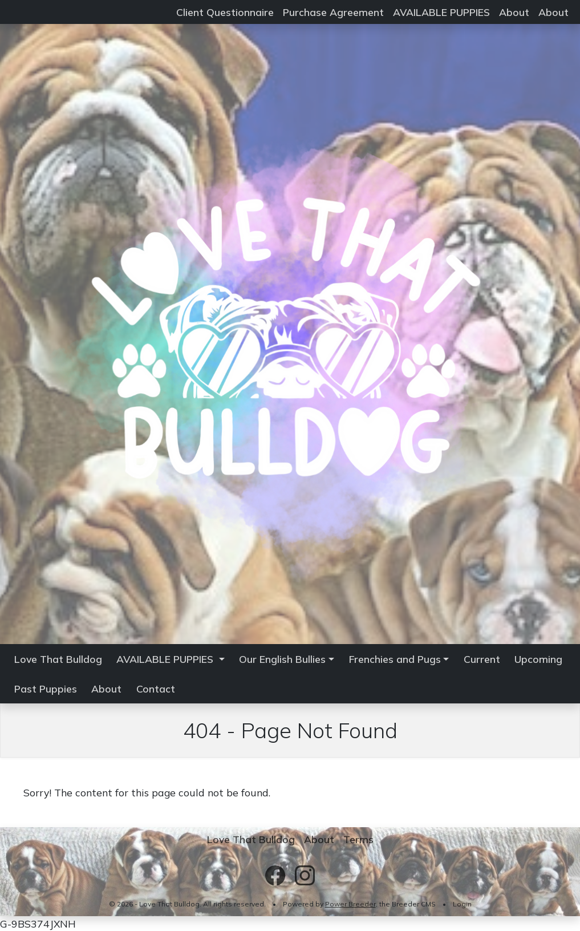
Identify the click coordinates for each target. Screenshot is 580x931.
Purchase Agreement (333, 12)
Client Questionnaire (225, 12)
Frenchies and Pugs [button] (395, 659)
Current (482, 659)
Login (462, 904)
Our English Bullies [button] (282, 659)
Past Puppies (45, 688)
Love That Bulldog (58, 659)
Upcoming (538, 659)
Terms (358, 839)
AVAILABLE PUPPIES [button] (166, 659)
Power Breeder (350, 904)
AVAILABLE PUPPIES (441, 12)
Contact (155, 688)
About (514, 12)
